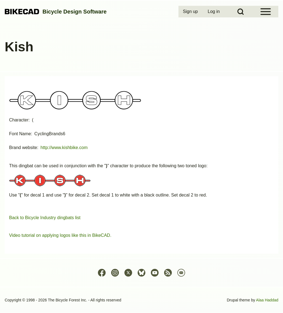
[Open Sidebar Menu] (265, 11)
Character (18, 120)
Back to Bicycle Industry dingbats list (45, 217)
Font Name (20, 133)
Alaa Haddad (267, 300)
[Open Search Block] (240, 11)
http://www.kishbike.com (64, 147)
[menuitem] (190, 11)
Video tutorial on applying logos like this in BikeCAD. (60, 235)
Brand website (23, 147)
